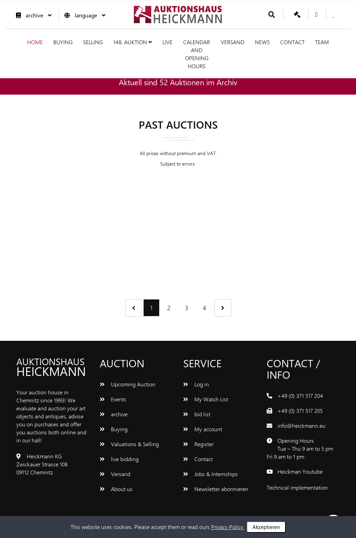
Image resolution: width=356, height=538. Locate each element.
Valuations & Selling (129, 444)
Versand (232, 42)
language (83, 15)
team (322, 42)
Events (113, 399)
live (167, 42)
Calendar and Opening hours (196, 54)
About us (116, 488)
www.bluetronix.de (289, 495)
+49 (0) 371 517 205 (300, 410)
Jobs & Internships (210, 473)
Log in (196, 384)
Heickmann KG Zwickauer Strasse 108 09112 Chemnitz (41, 464)
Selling (93, 42)
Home (35, 42)
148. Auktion (132, 42)
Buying (63, 42)
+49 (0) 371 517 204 (300, 395)
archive (32, 15)
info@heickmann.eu (301, 425)
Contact (292, 42)
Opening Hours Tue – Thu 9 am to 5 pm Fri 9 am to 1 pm (300, 448)
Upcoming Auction (127, 384)
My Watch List (205, 399)
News (262, 42)
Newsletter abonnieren (215, 488)
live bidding (119, 459)
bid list (196, 414)
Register (198, 444)
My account (202, 429)
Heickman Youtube (300, 471)
